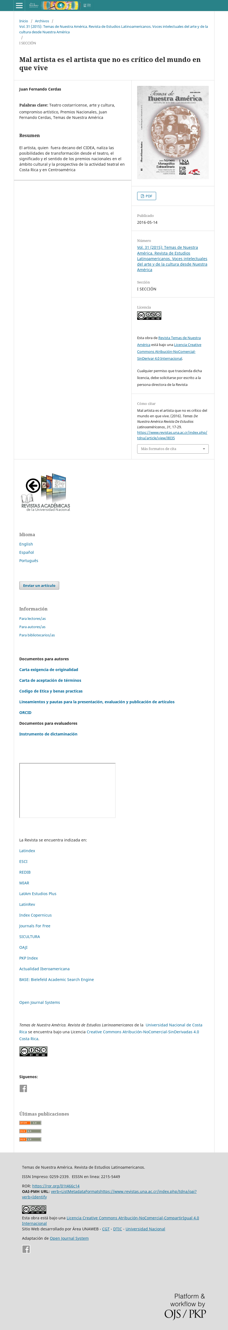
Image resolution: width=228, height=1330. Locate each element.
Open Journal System (69, 1238)
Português (28, 560)
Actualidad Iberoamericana (44, 968)
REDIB (25, 872)
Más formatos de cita (158, 448)
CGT (106, 1228)
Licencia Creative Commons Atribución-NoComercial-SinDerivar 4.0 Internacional (169, 351)
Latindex (27, 850)
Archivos (42, 20)
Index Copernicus (35, 915)
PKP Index (28, 958)
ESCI (24, 861)
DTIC (117, 1228)
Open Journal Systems (39, 1002)
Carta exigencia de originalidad (48, 669)
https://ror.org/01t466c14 (56, 1186)
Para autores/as (32, 626)
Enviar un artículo (39, 585)
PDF (148, 195)
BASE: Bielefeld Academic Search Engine (56, 979)
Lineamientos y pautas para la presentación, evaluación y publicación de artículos (97, 701)
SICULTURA (29, 936)
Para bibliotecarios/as (37, 635)
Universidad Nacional (145, 1228)
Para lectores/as (32, 618)
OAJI (23, 947)
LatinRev (27, 904)
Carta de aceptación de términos (50, 680)
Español (26, 552)
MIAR (24, 882)
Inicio (23, 20)
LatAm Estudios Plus (37, 893)
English (26, 544)
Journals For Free (34, 925)
